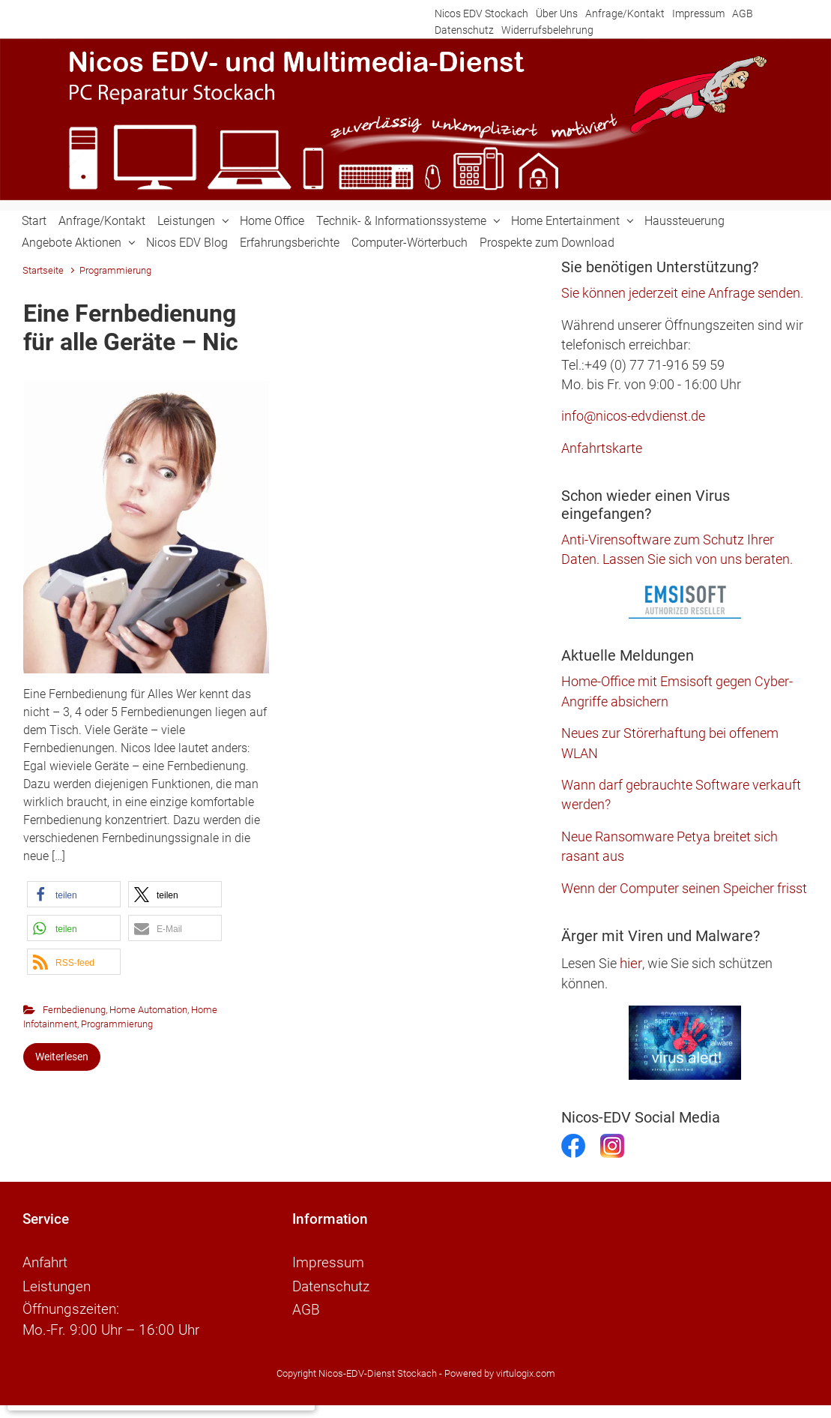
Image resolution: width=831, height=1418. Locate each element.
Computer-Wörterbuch (409, 242)
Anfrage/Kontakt (625, 13)
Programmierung (117, 1024)
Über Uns (557, 13)
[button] (74, 894)
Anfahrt (44, 1262)
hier (631, 963)
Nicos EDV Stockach (481, 13)
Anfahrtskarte (601, 448)
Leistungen (186, 221)
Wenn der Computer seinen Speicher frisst (684, 888)
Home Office (272, 221)
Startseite (43, 270)
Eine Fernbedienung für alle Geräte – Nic (130, 327)
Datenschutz (464, 30)
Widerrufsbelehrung (547, 30)
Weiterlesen (61, 1057)
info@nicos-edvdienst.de (633, 416)
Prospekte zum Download (547, 242)
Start (34, 221)
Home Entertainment (565, 221)
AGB (742, 13)
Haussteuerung (684, 221)
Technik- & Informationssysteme (401, 221)
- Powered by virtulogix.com (497, 1368)
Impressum (698, 13)
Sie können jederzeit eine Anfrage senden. (682, 293)
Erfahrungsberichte (289, 242)
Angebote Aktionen (71, 242)
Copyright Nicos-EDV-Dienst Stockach (357, 1368)
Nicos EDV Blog (187, 242)
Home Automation (148, 1009)
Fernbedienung (74, 1009)
